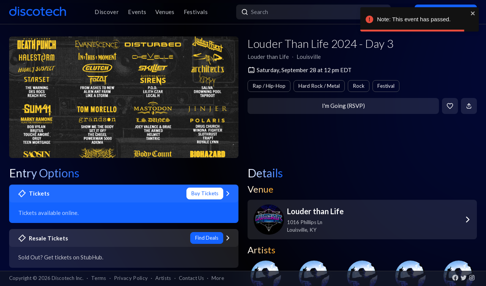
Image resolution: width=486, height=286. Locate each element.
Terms (98, 278)
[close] (473, 13)
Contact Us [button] (191, 278)
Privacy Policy (131, 278)
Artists (163, 278)
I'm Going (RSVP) (343, 105)
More (217, 278)
